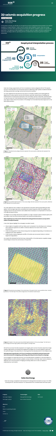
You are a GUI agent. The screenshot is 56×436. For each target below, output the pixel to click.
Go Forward (40, 397)
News (4, 406)
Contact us (5, 413)
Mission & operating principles (9, 409)
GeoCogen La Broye (7, 399)
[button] (52, 3)
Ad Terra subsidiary (37, 430)
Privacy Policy (45, 430)
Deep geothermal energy (25, 397)
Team (4, 411)
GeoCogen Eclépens (7, 397)
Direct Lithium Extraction (25, 399)
